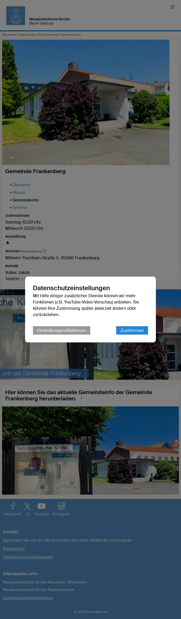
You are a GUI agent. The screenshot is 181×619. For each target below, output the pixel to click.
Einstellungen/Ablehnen (61, 330)
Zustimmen (132, 330)
